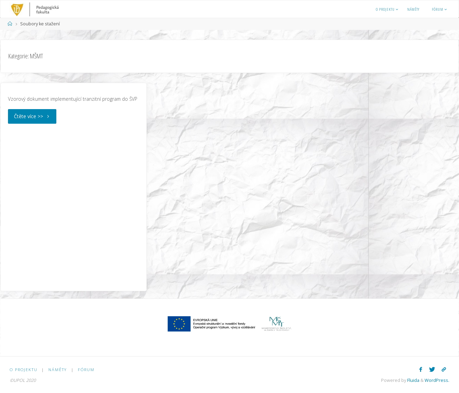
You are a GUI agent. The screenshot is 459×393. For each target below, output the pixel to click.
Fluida (412, 380)
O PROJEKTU (24, 369)
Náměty (57, 369)
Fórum (86, 369)
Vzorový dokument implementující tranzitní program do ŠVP (72, 99)
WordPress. (437, 380)
